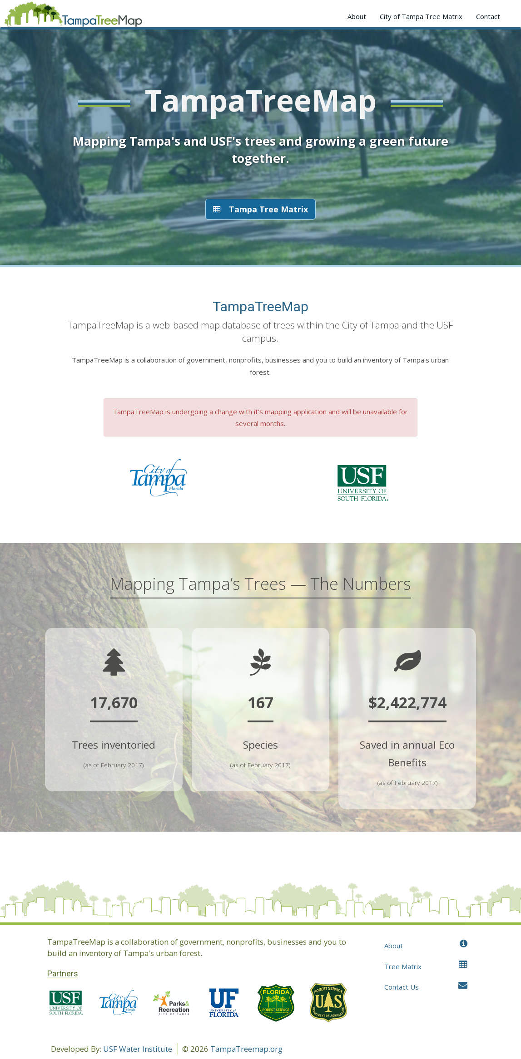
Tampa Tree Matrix (260, 209)
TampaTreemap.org (246, 1049)
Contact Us (425, 986)
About (356, 16)
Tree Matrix (425, 966)
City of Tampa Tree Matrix (421, 16)
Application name (73, 16)
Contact (488, 16)
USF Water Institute (137, 1049)
